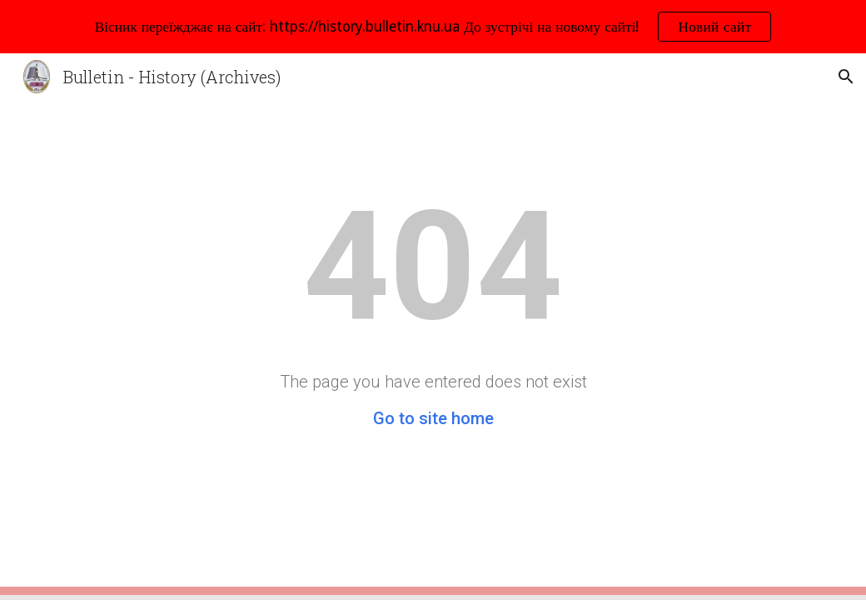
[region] (433, 26)
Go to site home (433, 418)
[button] (846, 77)
